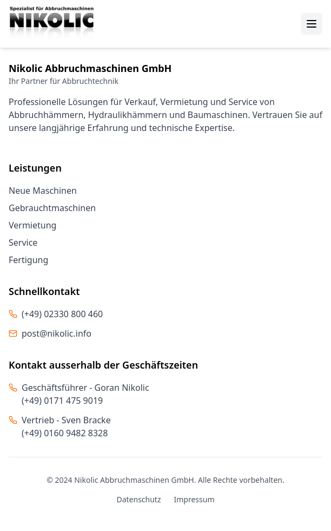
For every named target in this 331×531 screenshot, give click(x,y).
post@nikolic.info (56, 333)
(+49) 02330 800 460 (62, 314)
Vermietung (32, 225)
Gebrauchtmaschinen (52, 208)
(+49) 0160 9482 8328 (65, 433)
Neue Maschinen (43, 190)
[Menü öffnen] (311, 24)
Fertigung (28, 260)
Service (23, 242)
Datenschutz (138, 499)
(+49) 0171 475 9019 (62, 401)
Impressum (194, 499)
